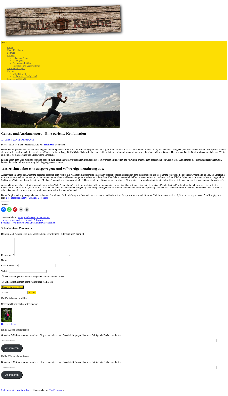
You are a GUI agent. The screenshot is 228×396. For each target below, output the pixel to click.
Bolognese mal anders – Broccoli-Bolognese (22, 220)
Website (5, 274)
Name (4, 263)
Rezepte (11, 55)
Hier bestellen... (8, 327)
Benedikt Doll (19, 74)
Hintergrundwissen (26, 217)
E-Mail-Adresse (9, 269)
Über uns (11, 71)
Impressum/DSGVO (16, 79)
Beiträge (11, 53)
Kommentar (7, 258)
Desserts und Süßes (22, 63)
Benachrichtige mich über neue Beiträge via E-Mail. (29, 285)
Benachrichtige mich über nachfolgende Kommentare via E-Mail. (35, 280)
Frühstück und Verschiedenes (26, 66)
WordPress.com (55, 393)
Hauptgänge (18, 60)
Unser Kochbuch (15, 50)
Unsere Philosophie (16, 68)
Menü (4, 42)
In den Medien (43, 217)
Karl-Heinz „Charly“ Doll (25, 76)
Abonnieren (12, 351)
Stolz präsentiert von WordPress (16, 393)
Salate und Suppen (21, 58)
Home (10, 47)
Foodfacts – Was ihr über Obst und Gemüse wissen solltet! (28, 222)
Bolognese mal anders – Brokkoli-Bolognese (27, 198)
